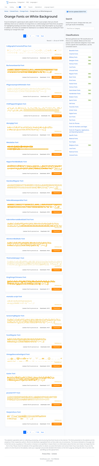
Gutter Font (10, 373)
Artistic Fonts (73, 110)
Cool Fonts (72, 67)
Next (42, 36)
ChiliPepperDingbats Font (16, 104)
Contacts (54, 454)
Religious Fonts (73, 145)
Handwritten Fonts (74, 93)
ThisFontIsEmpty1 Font (15, 258)
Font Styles (72, 142)
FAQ (27, 2)
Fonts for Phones (74, 123)
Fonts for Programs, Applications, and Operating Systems (79, 131)
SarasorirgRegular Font (15, 316)
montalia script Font (14, 296)
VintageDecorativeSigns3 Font (18, 354)
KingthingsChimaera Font (16, 277)
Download (57, 58)
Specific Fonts (73, 135)
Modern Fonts (73, 97)
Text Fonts (72, 120)
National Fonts (73, 152)
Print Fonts (72, 80)
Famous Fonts (73, 64)
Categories (20, 2)
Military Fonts (73, 57)
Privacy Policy (46, 454)
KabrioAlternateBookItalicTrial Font (20, 219)
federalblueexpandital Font (16, 200)
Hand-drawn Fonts (74, 90)
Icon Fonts (72, 117)
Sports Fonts (73, 100)
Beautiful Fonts (73, 50)
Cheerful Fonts (73, 54)
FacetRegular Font (13, 335)
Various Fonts (73, 87)
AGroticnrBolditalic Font (15, 239)
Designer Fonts (73, 60)
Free (6, 7)
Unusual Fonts (73, 70)
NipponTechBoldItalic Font (16, 162)
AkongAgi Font (12, 123)
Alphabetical (38, 7)
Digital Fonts (73, 113)
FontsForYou (11, 2)
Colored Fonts (73, 155)
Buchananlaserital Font (15, 65)
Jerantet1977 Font (13, 393)
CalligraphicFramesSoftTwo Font (18, 46)
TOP (25, 7)
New (18, 7)
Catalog (12, 7)
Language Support (49, 7)
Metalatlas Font (12, 142)
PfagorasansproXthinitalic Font (18, 85)
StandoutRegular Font (14, 181)
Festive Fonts (73, 84)
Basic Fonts (72, 77)
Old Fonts (72, 103)
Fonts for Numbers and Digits (78, 127)
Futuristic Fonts (73, 107)
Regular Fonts (73, 74)
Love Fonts (72, 148)
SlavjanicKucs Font (13, 412)
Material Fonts (73, 138)
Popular (30, 7)
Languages (33, 2)
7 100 (37, 36)
